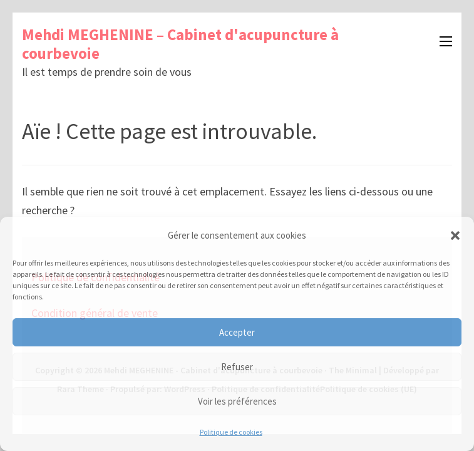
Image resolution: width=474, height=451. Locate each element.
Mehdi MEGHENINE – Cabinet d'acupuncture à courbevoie (180, 43)
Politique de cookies (231, 432)
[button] (455, 235)
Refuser (237, 367)
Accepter (237, 332)
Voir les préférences (237, 401)
